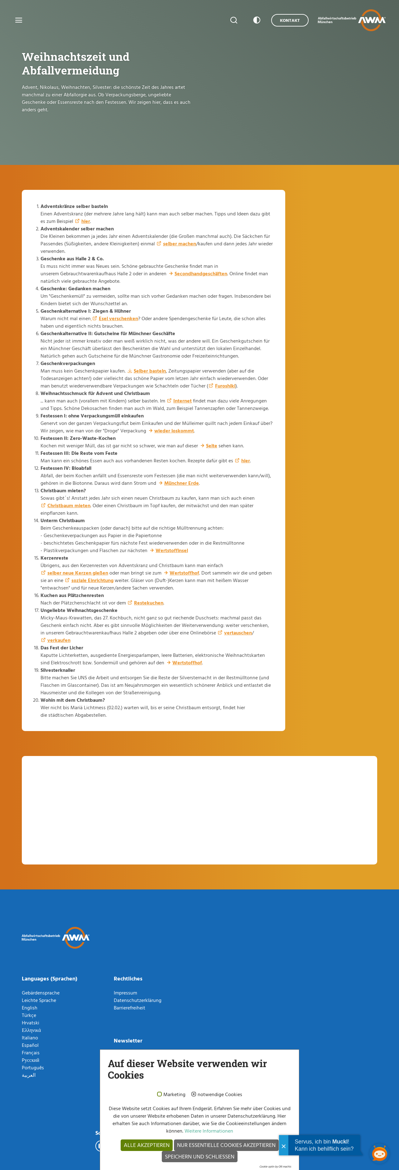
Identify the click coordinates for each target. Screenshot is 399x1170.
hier (85, 221)
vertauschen (238, 632)
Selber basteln (150, 370)
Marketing (174, 1094)
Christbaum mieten (68, 505)
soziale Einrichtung (92, 580)
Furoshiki (225, 385)
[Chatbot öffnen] (379, 1154)
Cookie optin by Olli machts (275, 1166)
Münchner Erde (181, 483)
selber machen (179, 243)
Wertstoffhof (184, 572)
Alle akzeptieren (147, 1145)
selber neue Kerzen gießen (77, 572)
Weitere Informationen (208, 1130)
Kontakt (290, 20)
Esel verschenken (118, 318)
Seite (211, 445)
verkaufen (58, 640)
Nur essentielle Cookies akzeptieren (226, 1145)
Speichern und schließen (199, 1156)
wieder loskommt (174, 430)
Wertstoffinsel (172, 550)
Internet (182, 400)
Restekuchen (148, 602)
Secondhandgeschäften (201, 273)
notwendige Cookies (220, 1094)
